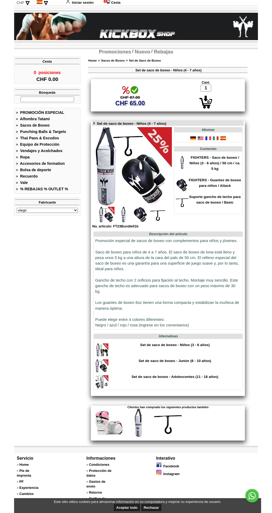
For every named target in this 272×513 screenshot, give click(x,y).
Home (92, 60)
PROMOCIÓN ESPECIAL (40, 114)
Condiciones (99, 465)
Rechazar (151, 508)
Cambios (26, 494)
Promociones (115, 51)
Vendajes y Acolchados (39, 152)
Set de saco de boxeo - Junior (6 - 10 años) (175, 361)
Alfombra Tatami (33, 120)
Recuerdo (27, 178)
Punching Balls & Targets (41, 133)
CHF (20, 3)
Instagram (168, 474)
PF (21, 482)
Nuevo (142, 51)
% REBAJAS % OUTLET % (42, 190)
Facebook (167, 466)
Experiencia (29, 488)
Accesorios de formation (40, 165)
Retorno (95, 492)
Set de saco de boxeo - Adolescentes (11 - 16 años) (174, 377)
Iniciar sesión (80, 3)
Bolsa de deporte (33, 171)
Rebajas (163, 51)
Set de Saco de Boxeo (145, 60)
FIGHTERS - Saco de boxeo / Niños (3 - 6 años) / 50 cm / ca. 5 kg (214, 163)
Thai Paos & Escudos (37, 139)
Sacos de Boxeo (33, 127)
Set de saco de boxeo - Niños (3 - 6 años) (175, 345)
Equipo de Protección (38, 146)
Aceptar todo (126, 508)
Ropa (23, 159)
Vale (22, 184)
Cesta (112, 3)
